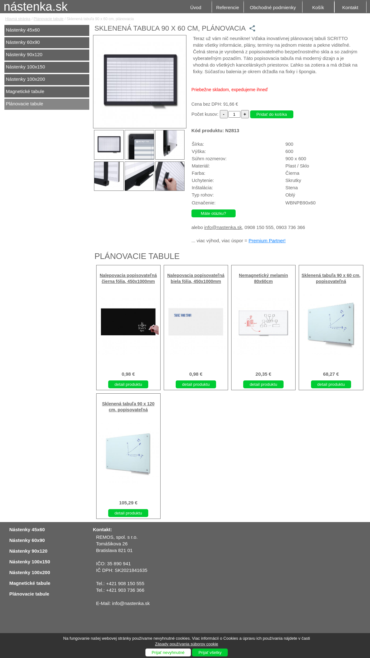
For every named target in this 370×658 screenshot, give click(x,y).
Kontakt (350, 7)
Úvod (195, 7)
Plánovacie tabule (49, 19)
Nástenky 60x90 (23, 42)
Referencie (227, 7)
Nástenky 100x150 (25, 66)
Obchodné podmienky (273, 7)
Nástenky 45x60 (23, 29)
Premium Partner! (267, 240)
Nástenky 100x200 (25, 79)
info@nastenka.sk (223, 227)
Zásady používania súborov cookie (186, 644)
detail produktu (128, 384)
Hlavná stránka (18, 19)
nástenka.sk (36, 6)
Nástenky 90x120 (24, 54)
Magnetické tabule (25, 91)
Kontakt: (102, 529)
